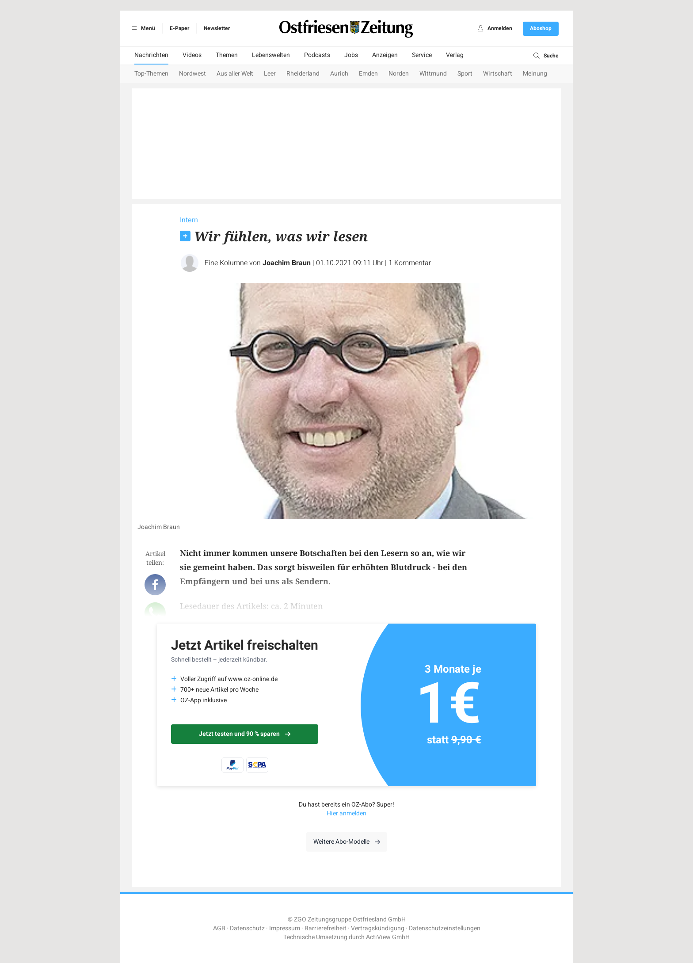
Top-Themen (151, 73)
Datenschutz (247, 928)
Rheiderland (303, 73)
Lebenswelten (271, 55)
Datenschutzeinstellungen (444, 928)
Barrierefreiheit (325, 928)
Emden (368, 73)
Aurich (339, 73)
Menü (142, 28)
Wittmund (433, 73)
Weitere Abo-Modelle (346, 841)
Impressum (284, 928)
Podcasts (317, 55)
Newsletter (217, 28)
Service (422, 55)
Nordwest (192, 73)
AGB (219, 928)
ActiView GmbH (388, 937)
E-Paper (179, 28)
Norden (398, 73)
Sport (464, 73)
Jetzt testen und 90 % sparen (244, 733)
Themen (227, 55)
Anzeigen (385, 55)
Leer (270, 73)
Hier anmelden (346, 813)
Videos (192, 55)
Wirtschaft (497, 73)
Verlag (455, 55)
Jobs (351, 55)
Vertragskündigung (377, 928)
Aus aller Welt (235, 73)
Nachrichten (151, 55)
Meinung (535, 73)
